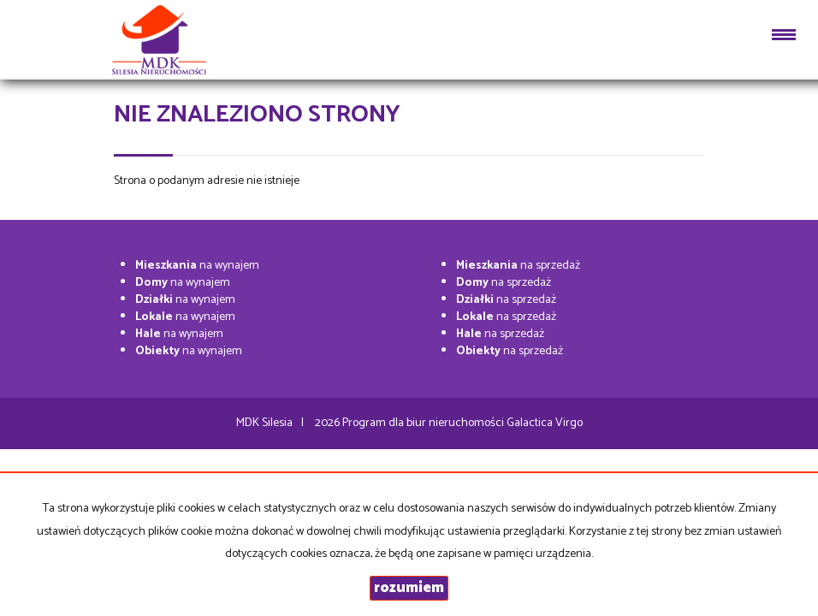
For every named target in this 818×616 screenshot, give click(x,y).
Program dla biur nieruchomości (424, 423)
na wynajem (197, 265)
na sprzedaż (518, 265)
